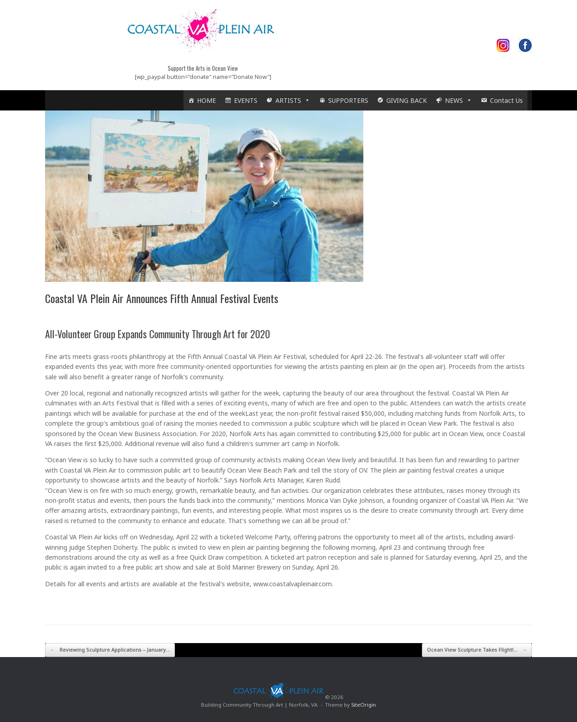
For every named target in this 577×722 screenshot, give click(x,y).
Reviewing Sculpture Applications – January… (110, 650)
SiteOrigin (363, 704)
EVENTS (245, 100)
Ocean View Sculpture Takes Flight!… (477, 650)
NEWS (458, 100)
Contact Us (506, 100)
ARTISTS (292, 100)
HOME (206, 100)
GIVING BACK (406, 100)
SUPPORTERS (348, 100)
